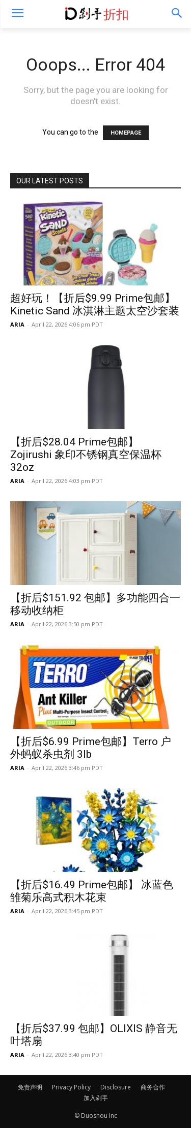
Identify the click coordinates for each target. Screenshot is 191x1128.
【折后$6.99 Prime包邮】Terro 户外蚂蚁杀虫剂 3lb (90, 747)
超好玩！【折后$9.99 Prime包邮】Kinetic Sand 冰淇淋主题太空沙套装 (94, 304)
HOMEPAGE (126, 133)
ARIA (17, 324)
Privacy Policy (71, 1087)
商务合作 (153, 1087)
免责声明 (30, 1087)
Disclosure (115, 1087)
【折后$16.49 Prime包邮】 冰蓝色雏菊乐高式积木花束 (91, 891)
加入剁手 (96, 1097)
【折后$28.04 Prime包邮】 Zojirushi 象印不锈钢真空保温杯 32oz (85, 454)
